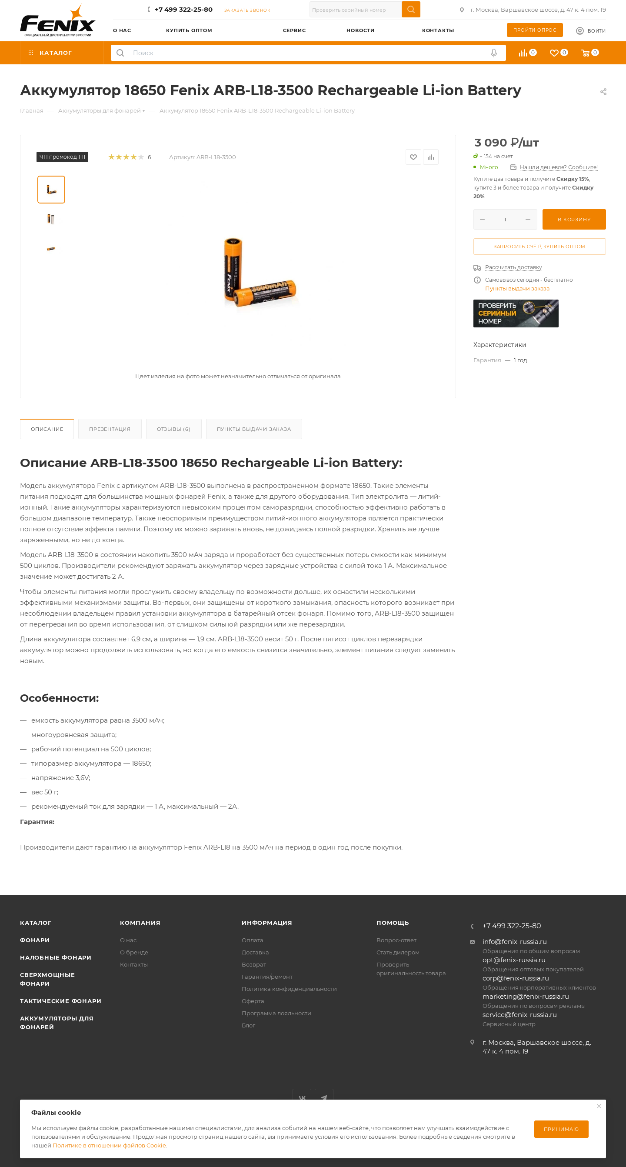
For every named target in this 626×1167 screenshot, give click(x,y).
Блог (248, 1025)
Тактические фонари (60, 1000)
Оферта (253, 1000)
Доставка (255, 952)
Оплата (252, 940)
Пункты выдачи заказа (254, 429)
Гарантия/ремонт (267, 976)
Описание (47, 429)
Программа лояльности (276, 1013)
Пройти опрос (534, 30)
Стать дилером (398, 952)
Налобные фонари (56, 957)
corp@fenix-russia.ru (516, 978)
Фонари (35, 940)
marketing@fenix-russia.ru (526, 996)
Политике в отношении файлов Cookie (109, 1145)
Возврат (254, 964)
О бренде (134, 952)
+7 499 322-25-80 (184, 9)
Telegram (324, 1098)
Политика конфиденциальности (289, 988)
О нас (128, 940)
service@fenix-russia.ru (520, 1014)
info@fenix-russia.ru (515, 941)
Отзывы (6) (174, 429)
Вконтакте (302, 1098)
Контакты (134, 964)
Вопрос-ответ (396, 940)
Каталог (36, 922)
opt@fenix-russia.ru (514, 960)
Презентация (110, 429)
